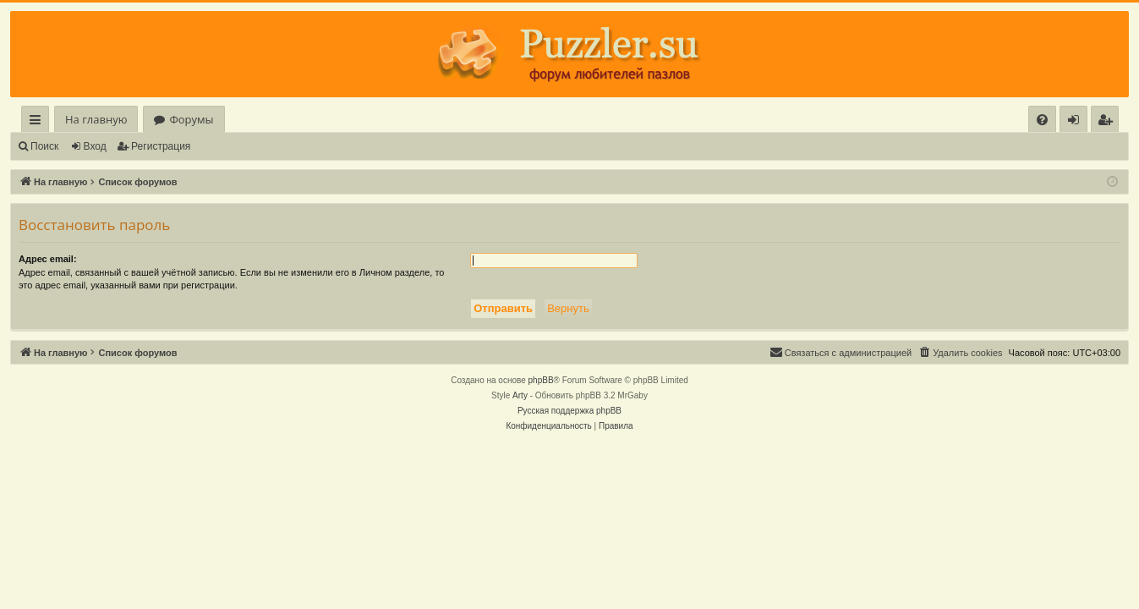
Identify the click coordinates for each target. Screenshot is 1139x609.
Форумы (191, 119)
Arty (520, 395)
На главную (96, 119)
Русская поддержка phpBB (569, 410)
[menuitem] (1042, 120)
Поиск (44, 146)
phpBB (541, 380)
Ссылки (38, 122)
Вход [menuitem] (1077, 122)
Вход (95, 146)
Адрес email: (48, 259)
